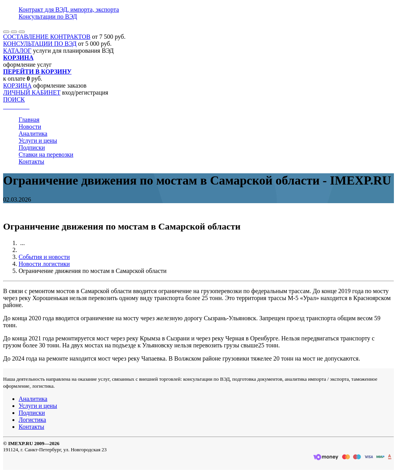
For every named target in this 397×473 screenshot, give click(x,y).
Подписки (32, 147)
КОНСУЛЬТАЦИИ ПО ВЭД (39, 43)
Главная (29, 119)
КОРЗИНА (17, 85)
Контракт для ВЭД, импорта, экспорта (69, 9)
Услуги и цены (38, 140)
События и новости (44, 257)
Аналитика (33, 133)
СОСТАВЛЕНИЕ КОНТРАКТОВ (46, 36)
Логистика (32, 419)
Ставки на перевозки (46, 154)
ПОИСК (14, 99)
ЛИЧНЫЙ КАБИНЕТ (31, 92)
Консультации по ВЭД (48, 16)
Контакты (31, 161)
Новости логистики (44, 264)
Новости (30, 126)
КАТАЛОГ (17, 50)
